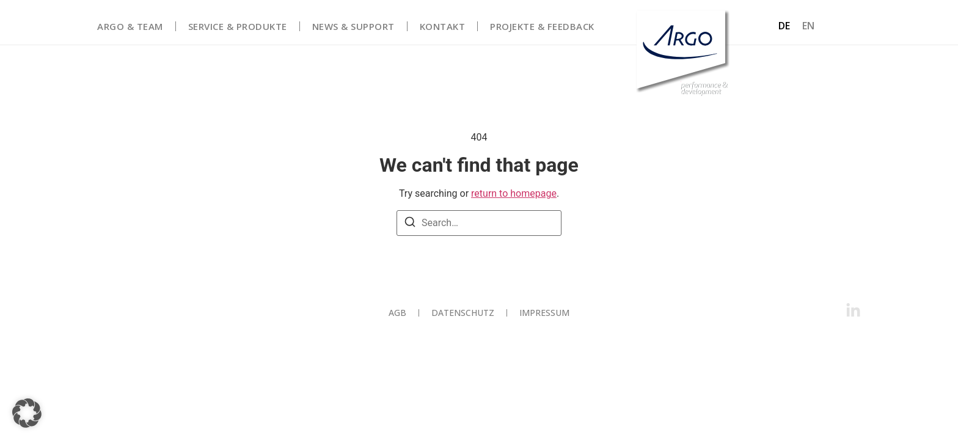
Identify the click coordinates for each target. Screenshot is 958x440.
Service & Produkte (237, 26)
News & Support (353, 26)
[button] (27, 413)
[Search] (410, 224)
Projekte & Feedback (542, 26)
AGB (397, 312)
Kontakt (443, 26)
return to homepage (514, 193)
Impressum (544, 312)
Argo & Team (130, 26)
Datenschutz (462, 312)
